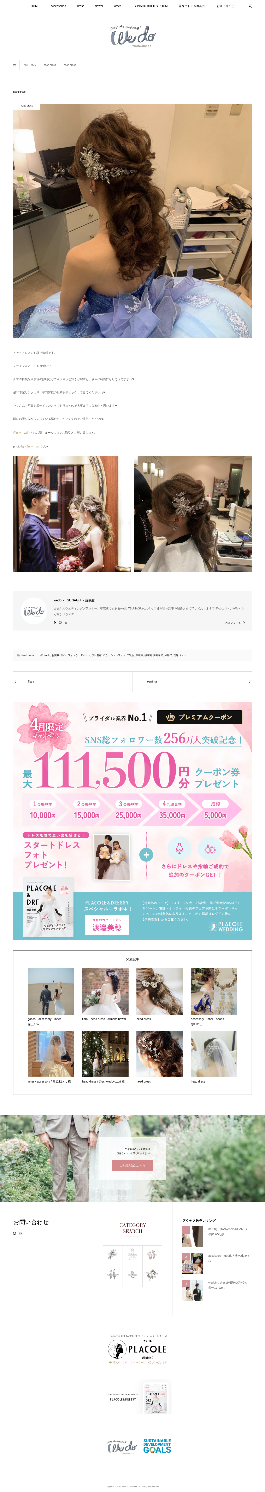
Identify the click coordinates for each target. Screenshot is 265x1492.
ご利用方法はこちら (132, 1165)
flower (99, 6)
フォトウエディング (79, 655)
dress (80, 6)
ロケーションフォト (114, 655)
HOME (35, 6)
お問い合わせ (225, 6)
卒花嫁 (139, 655)
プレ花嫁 (97, 655)
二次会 (130, 655)
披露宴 (148, 655)
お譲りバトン (59, 655)
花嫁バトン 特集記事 (192, 6)
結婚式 (168, 655)
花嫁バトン (179, 655)
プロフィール (233, 623)
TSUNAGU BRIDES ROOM (150, 6)
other (117, 6)
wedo (47, 655)
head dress (28, 655)
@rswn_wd (20, 432)
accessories (58, 6)
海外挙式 (158, 655)
